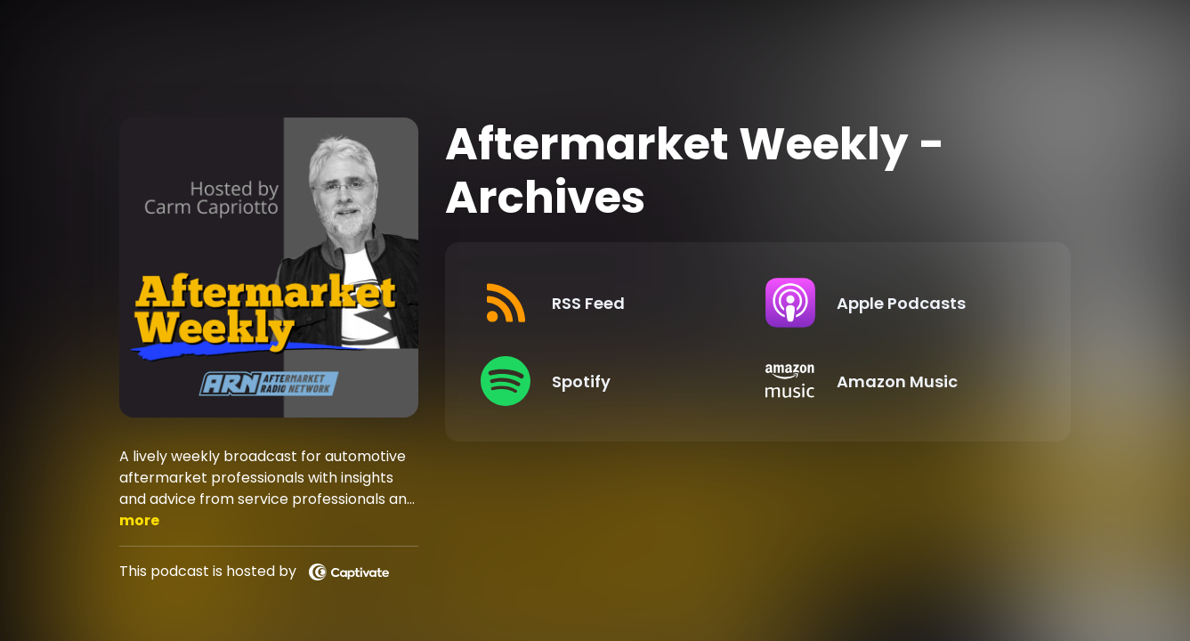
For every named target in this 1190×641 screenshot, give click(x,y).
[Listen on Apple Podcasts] (893, 303)
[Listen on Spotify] (609, 381)
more (139, 520)
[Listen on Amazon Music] (893, 381)
